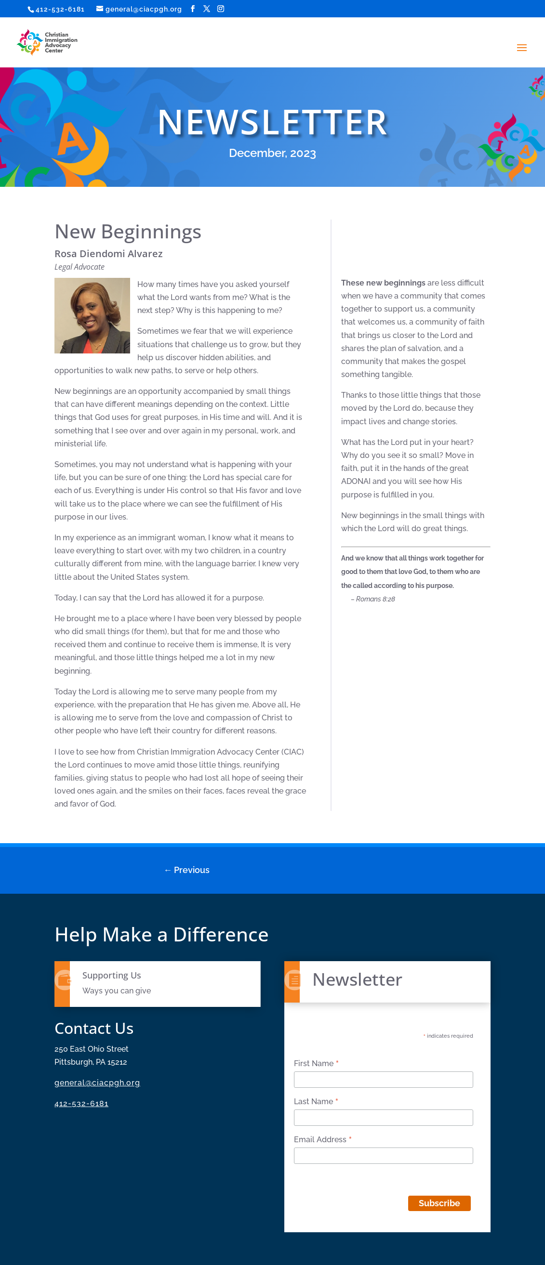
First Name (316, 1063)
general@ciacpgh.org (97, 1082)
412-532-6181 (60, 9)
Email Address (323, 1140)
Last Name (316, 1101)
